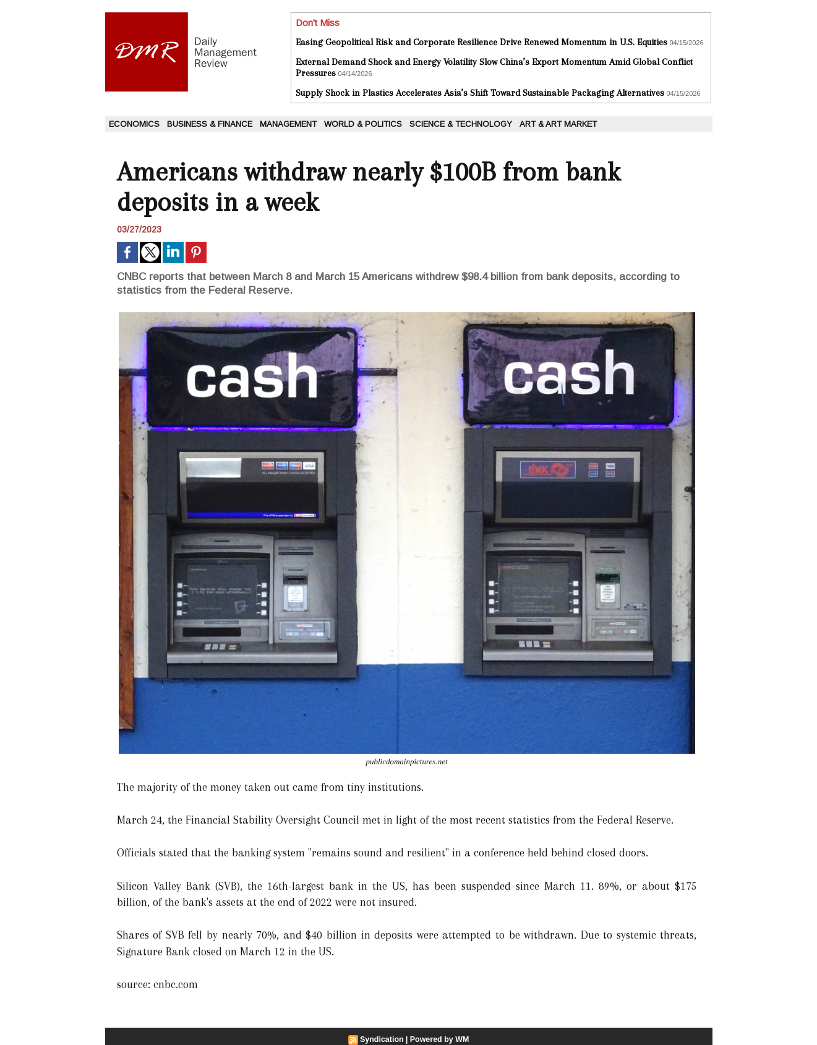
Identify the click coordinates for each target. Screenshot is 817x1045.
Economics (134, 124)
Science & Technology (460, 124)
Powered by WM (438, 1039)
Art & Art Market (558, 124)
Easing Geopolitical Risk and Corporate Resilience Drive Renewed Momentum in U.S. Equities (481, 42)
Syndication (383, 1039)
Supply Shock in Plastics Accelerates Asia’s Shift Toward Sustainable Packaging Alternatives (480, 92)
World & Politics (363, 124)
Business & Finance (209, 124)
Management (288, 124)
